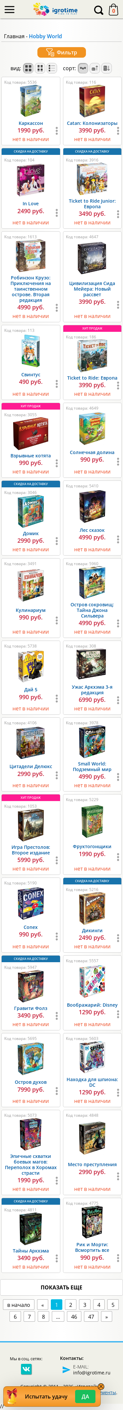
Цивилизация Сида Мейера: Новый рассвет (92, 288)
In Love (31, 203)
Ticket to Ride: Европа (92, 378)
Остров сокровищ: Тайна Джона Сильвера (92, 610)
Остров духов (31, 1082)
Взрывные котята (30, 455)
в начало (18, 1305)
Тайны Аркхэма (31, 1250)
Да (85, 1396)
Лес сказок (92, 530)
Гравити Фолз (30, 1008)
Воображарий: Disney (92, 1005)
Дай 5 (30, 689)
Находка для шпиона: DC (92, 1082)
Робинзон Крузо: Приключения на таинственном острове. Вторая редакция (30, 289)
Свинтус (30, 374)
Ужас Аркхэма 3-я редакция (92, 689)
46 (74, 1316)
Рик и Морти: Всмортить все (92, 1247)
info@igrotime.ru (92, 1372)
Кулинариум (31, 610)
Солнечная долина (92, 452)
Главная (14, 36)
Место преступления (92, 1164)
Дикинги (92, 930)
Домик (31, 533)
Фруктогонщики (92, 846)
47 (91, 1316)
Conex (31, 927)
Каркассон (31, 123)
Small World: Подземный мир (92, 766)
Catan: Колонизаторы (92, 123)
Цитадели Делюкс (31, 766)
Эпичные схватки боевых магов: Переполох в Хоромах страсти (31, 1164)
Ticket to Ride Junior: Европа (92, 203)
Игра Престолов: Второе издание (30, 849)
